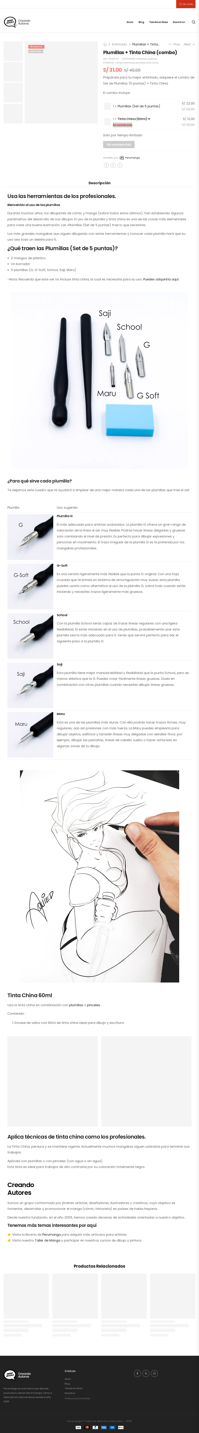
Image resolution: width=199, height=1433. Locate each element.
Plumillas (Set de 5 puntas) (139, 106)
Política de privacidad (77, 1398)
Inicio (130, 22)
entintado (129, 62)
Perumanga (129, 157)
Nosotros (179, 22)
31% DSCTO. (36, 46)
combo (119, 62)
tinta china (152, 62)
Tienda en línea (158, 22)
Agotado (35, 51)
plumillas (140, 62)
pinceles (93, 1005)
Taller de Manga (47, 1240)
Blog (141, 22)
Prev (175, 44)
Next (189, 44)
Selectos (152, 58)
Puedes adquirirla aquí (161, 279)
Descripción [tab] (100, 183)
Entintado (119, 44)
